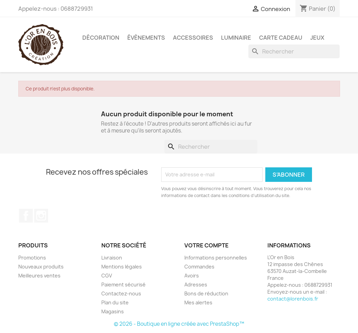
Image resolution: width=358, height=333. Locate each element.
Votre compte (206, 245)
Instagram (41, 216)
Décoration (100, 37)
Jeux (317, 37)
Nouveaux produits (41, 266)
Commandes (199, 266)
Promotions (32, 257)
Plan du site (115, 302)
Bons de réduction (206, 293)
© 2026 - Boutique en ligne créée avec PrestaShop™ (179, 323)
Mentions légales (121, 266)
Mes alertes (198, 302)
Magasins (112, 311)
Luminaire (236, 37)
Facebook (26, 216)
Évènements (146, 37)
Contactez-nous (121, 293)
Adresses (195, 284)
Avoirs (191, 275)
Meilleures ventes (39, 275)
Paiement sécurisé (123, 284)
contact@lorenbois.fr (292, 298)
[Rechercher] (294, 51)
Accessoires (193, 37)
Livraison (111, 257)
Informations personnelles (215, 257)
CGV (106, 275)
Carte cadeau (280, 37)
